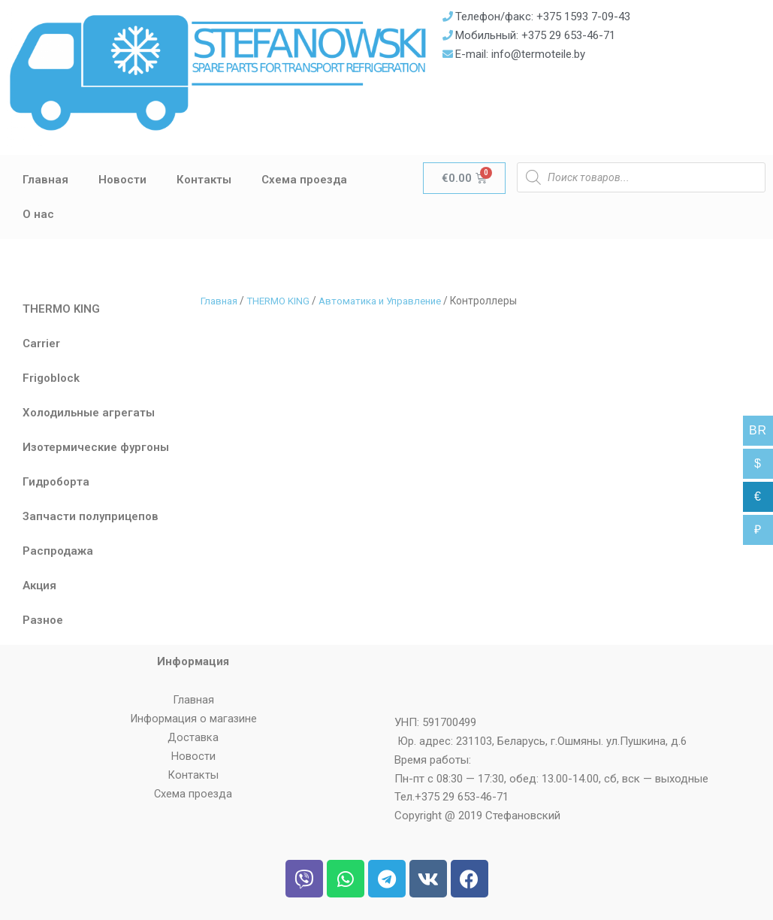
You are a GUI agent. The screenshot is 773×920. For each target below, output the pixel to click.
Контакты (204, 179)
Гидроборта (56, 482)
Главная (45, 179)
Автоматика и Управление (389, 301)
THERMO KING (61, 309)
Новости (122, 179)
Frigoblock (51, 378)
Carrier (41, 343)
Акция (39, 585)
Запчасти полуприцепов (91, 516)
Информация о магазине (193, 718)
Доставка (193, 737)
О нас (38, 214)
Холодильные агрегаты (89, 412)
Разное (43, 620)
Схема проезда (304, 179)
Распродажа (58, 551)
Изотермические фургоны (96, 447)
